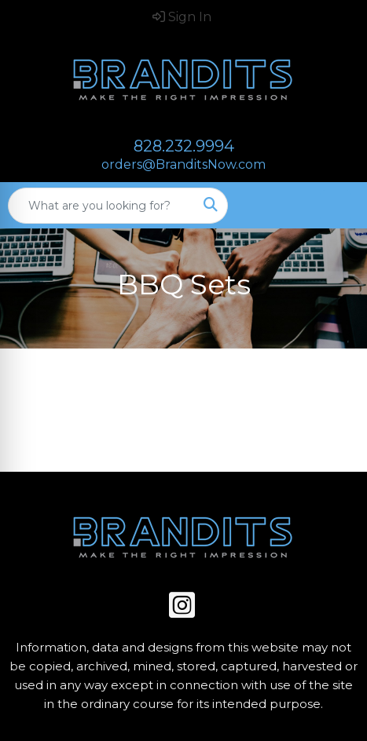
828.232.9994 (184, 146)
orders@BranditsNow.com (183, 164)
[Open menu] (335, 205)
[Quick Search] (101, 206)
